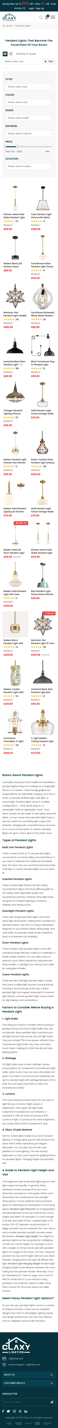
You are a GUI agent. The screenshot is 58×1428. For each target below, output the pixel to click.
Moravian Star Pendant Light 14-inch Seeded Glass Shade (42, 642)
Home (7, 26)
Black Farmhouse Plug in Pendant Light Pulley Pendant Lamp (42, 363)
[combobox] (20, 62)
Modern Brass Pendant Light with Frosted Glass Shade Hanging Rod (14, 642)
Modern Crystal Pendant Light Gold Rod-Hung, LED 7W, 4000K (14, 691)
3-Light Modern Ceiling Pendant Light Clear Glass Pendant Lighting (42, 740)
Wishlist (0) (20, 8)
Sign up (40, 8)
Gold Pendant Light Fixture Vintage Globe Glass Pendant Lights (42, 412)
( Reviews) (10, 468)
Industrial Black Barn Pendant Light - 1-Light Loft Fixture (14, 363)
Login (31, 8)
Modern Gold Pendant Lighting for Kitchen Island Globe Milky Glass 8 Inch (15, 510)
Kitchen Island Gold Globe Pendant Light (14, 216)
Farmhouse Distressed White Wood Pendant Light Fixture (42, 314)
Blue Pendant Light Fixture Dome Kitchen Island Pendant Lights (42, 593)
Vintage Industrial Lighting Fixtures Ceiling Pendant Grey (15, 412)
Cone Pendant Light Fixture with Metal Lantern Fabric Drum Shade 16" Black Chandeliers (41, 216)
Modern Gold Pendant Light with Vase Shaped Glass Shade (15, 593)
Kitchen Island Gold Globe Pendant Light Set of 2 (41, 552)
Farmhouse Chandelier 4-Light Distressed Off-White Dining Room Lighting (15, 740)
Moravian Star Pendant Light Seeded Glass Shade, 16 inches (15, 314)
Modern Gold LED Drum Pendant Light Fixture (14, 552)
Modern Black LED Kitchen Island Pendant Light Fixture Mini (15, 265)
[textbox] (20, 61)
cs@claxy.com (16, 1358)
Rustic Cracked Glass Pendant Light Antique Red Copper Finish (42, 461)
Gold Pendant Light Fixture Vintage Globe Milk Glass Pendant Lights (42, 510)
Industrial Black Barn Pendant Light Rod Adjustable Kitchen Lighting (42, 691)
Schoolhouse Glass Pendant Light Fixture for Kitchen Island (42, 265)
